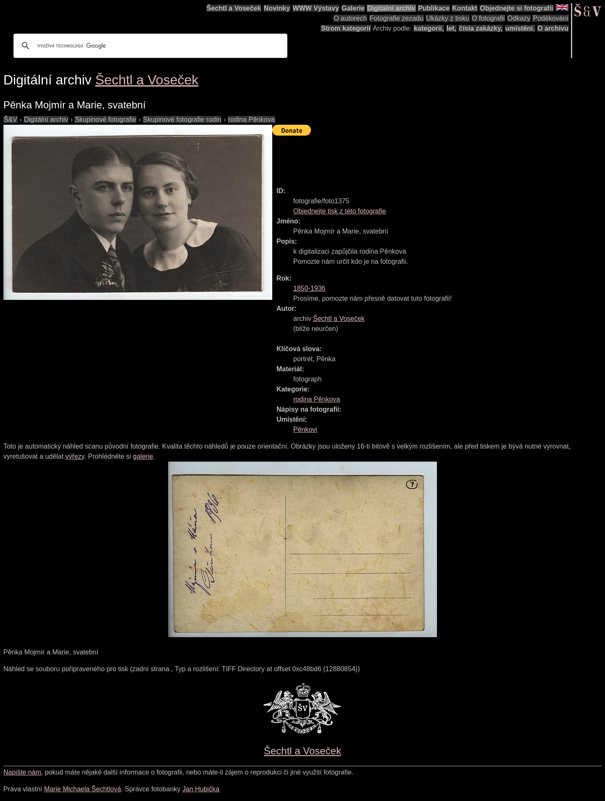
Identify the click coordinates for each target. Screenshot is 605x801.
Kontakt (464, 8)
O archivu (552, 28)
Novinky (277, 8)
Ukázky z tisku (447, 18)
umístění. (520, 28)
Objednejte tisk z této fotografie (339, 211)
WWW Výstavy (316, 8)
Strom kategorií (345, 28)
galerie (143, 456)
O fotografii (488, 18)
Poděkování (550, 18)
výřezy (75, 456)
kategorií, (429, 28)
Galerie (353, 8)
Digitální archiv (391, 8)
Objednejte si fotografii (516, 8)
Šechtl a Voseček (234, 8)
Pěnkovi (305, 429)
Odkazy (519, 18)
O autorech (350, 18)
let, (451, 28)
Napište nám (22, 772)
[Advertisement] (425, 157)
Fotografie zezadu (397, 18)
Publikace (434, 8)
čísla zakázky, (480, 28)
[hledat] (149, 46)
